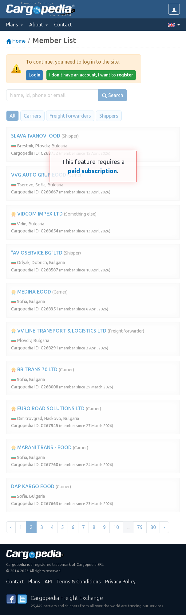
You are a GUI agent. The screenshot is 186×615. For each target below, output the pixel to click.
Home (16, 41)
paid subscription (92, 170)
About (36, 24)
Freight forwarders (70, 116)
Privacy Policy (120, 581)
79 (140, 527)
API (48, 581)
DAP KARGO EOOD (32, 486)
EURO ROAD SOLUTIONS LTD (48, 408)
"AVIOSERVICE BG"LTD (36, 252)
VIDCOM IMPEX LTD (37, 213)
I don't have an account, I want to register (91, 74)
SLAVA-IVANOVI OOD (35, 135)
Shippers (108, 116)
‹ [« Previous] (11, 527)
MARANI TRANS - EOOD (41, 447)
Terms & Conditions (78, 581)
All (12, 116)
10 (116, 527)
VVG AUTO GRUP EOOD (38, 174)
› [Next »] (164, 527)
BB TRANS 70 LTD (34, 369)
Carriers (32, 116)
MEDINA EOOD (31, 291)
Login (34, 74)
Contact (63, 24)
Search (112, 95)
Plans (34, 581)
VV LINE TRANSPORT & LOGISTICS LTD (58, 330)
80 (153, 527)
